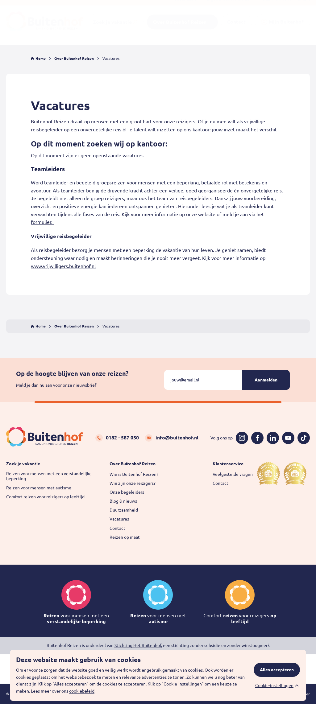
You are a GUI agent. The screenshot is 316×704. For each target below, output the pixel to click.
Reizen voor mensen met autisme (38, 487)
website (207, 214)
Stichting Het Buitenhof (137, 645)
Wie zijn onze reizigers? (133, 483)
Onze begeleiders (127, 492)
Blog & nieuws (123, 501)
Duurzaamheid (124, 510)
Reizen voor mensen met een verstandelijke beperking (49, 476)
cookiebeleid (81, 691)
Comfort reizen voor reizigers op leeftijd (45, 496)
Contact (117, 528)
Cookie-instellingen (274, 685)
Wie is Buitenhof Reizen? (134, 474)
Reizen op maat (125, 537)
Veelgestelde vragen (233, 474)
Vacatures (119, 519)
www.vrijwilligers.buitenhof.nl (63, 266)
